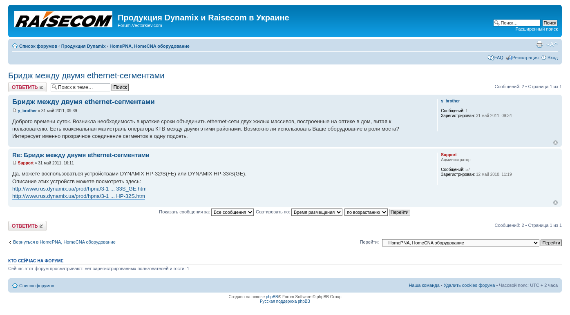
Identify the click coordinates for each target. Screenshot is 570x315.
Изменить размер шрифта (552, 44)
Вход (553, 57)
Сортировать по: (299, 211)
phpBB (272, 297)
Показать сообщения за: (206, 211)
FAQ (498, 57)
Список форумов (38, 46)
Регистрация (525, 57)
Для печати (539, 44)
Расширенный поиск (536, 29)
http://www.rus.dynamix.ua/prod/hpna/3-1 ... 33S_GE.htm (79, 189)
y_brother (27, 111)
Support (26, 163)
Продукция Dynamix (83, 46)
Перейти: (369, 242)
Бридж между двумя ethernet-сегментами (86, 75)
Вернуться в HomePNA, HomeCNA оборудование (64, 242)
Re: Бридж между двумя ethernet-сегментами (81, 154)
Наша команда (424, 285)
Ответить (27, 87)
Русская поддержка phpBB (285, 301)
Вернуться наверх (555, 142)
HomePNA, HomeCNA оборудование (150, 46)
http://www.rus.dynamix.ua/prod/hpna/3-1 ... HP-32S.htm (78, 196)
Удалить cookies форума (469, 285)
